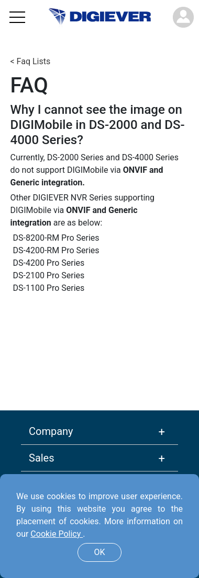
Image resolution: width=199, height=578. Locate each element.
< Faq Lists (30, 61)
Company (51, 431)
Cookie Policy (56, 534)
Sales (41, 458)
